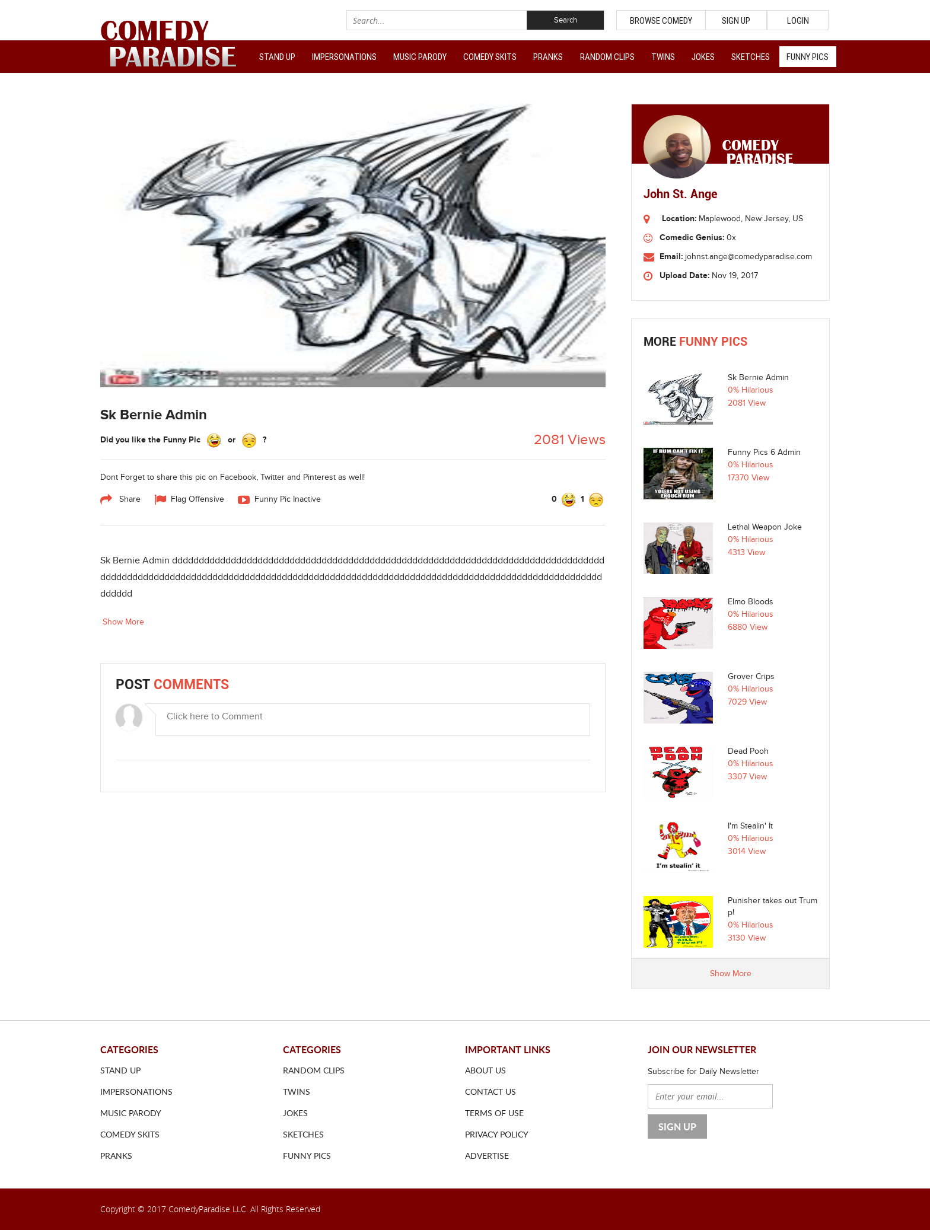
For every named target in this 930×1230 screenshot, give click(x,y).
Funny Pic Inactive (279, 500)
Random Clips (607, 57)
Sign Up (736, 20)
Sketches (750, 57)
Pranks (548, 57)
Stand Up (277, 57)
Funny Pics (807, 57)
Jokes (703, 57)
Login (798, 20)
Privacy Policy (496, 1134)
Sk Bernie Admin (758, 378)
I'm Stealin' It (750, 826)
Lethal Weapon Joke (765, 527)
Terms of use (494, 1113)
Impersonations (344, 57)
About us (485, 1070)
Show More (123, 622)
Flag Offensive (189, 500)
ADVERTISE (487, 1155)
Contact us (490, 1091)
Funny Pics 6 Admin (764, 452)
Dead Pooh (748, 751)
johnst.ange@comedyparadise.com (748, 257)
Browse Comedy (661, 20)
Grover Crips (751, 676)
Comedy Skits (490, 57)
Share (120, 500)
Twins (663, 57)
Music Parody (420, 57)
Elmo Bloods (750, 602)
